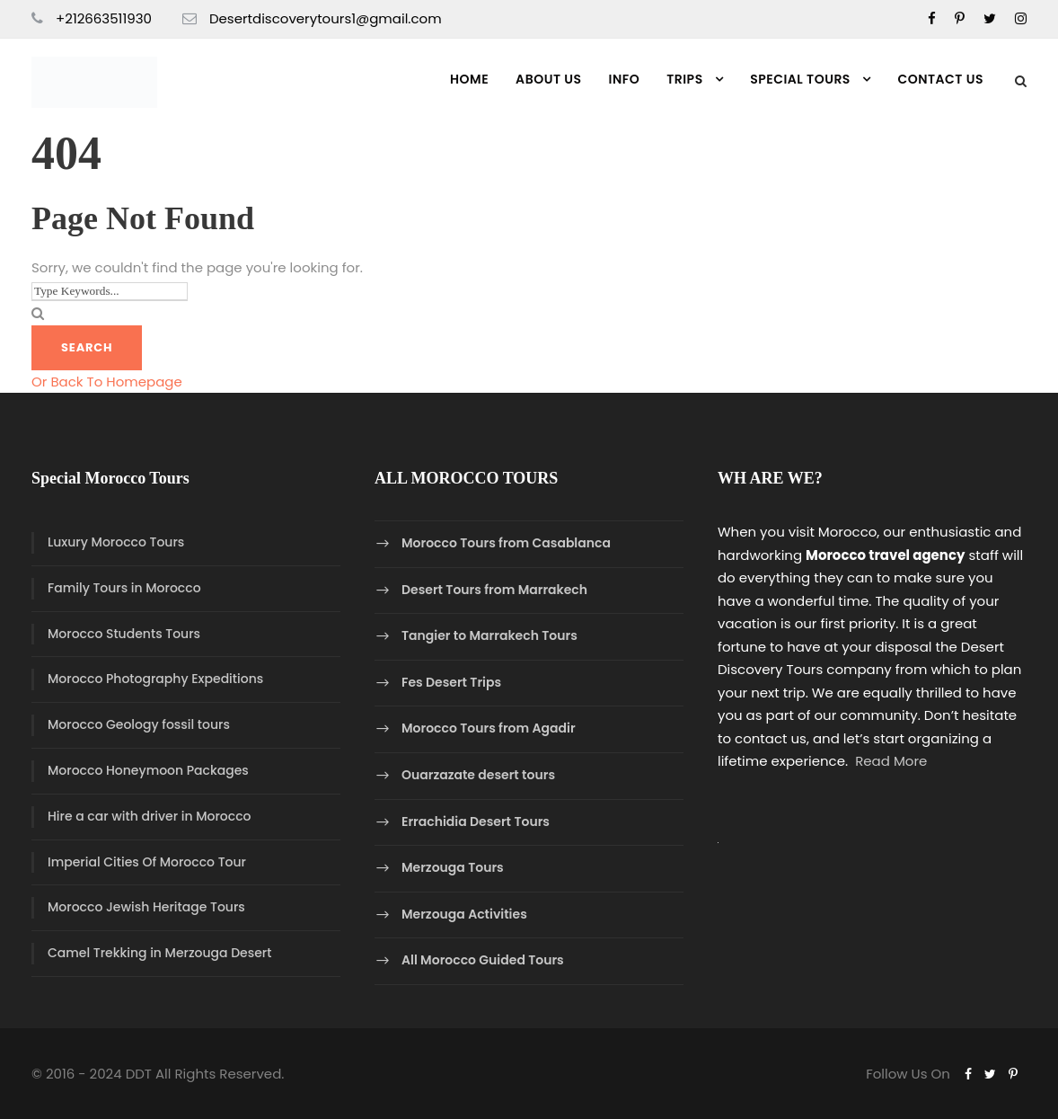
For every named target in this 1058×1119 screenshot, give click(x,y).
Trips (684, 79)
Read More (891, 760)
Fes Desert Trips (451, 682)
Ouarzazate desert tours (478, 775)
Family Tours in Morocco (124, 588)
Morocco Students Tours (124, 634)
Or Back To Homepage (106, 381)
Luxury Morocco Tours (116, 542)
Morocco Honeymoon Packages (148, 770)
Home (469, 79)
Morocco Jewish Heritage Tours (146, 907)
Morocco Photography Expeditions (155, 679)
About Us (548, 79)
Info (624, 79)
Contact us (940, 79)
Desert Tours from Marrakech (494, 590)
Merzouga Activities (464, 914)
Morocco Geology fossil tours (139, 724)
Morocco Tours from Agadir (488, 729)
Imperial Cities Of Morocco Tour (147, 862)
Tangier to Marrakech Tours (489, 635)
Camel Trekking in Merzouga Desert (159, 953)
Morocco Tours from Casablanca (506, 543)
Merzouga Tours (452, 867)
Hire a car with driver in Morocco (149, 816)
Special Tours (800, 79)
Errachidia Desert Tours (475, 821)
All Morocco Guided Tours (482, 961)
